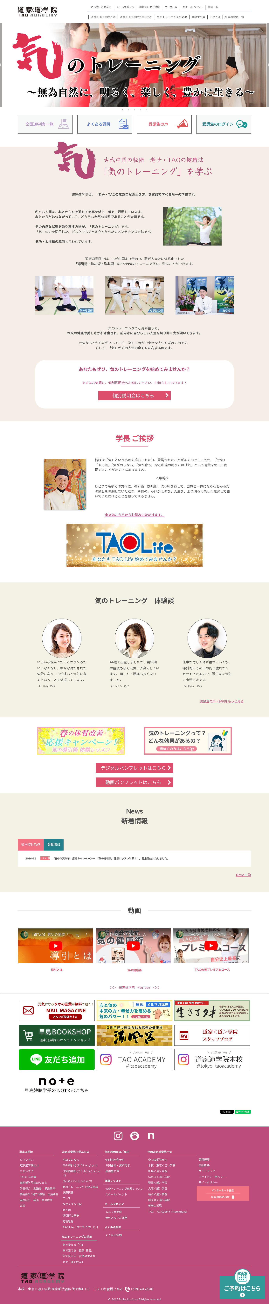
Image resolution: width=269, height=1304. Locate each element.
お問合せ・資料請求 (117, 1165)
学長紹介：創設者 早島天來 (37, 1188)
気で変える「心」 (73, 1244)
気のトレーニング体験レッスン (124, 1188)
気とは (67, 1210)
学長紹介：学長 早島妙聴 (36, 1200)
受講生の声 (198, 17)
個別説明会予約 (114, 1159)
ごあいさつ (26, 1171)
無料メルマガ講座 (149, 7)
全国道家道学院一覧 (160, 1151)
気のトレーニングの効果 (172, 17)
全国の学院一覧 (234, 17)
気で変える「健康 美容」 (78, 1250)
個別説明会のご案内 (117, 1151)
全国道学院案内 (157, 1159)
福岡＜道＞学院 (157, 1194)
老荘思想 (68, 1221)
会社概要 (204, 1165)
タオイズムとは (72, 1204)
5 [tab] (146, 110)
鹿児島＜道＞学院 (159, 1200)
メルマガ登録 (113, 1212)
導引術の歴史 (71, 1215)
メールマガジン (125, 7)
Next (254, 950)
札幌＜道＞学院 (157, 1171)
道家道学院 (26, 1151)
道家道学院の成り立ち (33, 1182)
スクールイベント (193, 7)
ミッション (26, 1159)
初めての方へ (71, 1159)
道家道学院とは (29, 1165)
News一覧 (243, 875)
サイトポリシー (208, 1182)
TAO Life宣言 (28, 1177)
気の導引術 (80, 1165)
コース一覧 (171, 7)
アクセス (215, 17)
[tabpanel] (134, 65)
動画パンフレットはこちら (138, 782)
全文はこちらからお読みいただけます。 (134, 515)
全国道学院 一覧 (39, 124)
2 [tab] (129, 110)
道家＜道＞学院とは (103, 17)
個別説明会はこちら (133, 395)
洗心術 (77, 1181)
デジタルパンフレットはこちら (133, 768)
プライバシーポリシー (212, 1176)
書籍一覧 (213, 7)
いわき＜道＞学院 (159, 1177)
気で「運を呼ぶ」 (73, 1261)
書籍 (22, 1205)
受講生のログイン (217, 124)
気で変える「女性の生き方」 (80, 1256)
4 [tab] (140, 110)
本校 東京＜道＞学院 (161, 1165)
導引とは (57, 949)
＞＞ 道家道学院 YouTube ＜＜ (134, 987)
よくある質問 (98, 124)
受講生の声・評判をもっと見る (222, 701)
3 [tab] (134, 110)
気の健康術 (134, 950)
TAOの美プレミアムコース (212, 949)
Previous (15, 950)
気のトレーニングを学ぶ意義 (80, 1187)
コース (67, 1198)
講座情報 (68, 1192)
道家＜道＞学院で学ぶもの (136, 17)
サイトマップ (207, 1171)
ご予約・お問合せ (101, 7)
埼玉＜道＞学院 (157, 1182)
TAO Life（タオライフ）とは (80, 1227)
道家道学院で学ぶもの (75, 1151)
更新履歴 (204, 1159)
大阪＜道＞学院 (157, 1188)
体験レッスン (113, 1180)
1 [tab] (123, 110)
